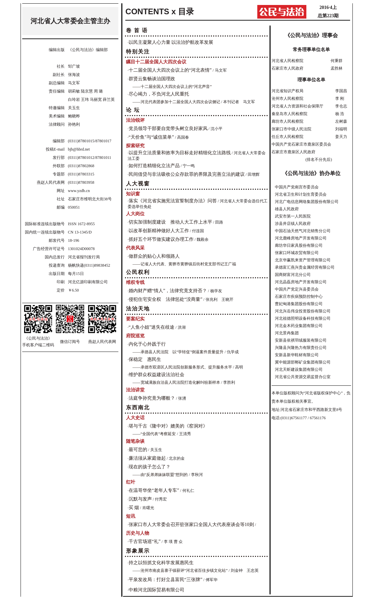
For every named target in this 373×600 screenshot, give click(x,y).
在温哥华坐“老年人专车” (154, 490)
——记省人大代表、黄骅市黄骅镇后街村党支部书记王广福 (184, 264)
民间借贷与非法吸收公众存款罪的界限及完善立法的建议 (187, 174)
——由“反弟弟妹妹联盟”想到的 (160, 474)
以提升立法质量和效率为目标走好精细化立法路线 (180, 152)
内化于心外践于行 (147, 344)
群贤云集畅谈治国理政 (152, 78)
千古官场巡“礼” (144, 541)
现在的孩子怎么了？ (149, 466)
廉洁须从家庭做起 (147, 458)
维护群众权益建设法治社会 (156, 374)
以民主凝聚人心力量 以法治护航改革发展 (171, 42)
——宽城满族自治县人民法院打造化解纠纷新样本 (176, 382)
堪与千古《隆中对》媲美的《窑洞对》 (168, 426)
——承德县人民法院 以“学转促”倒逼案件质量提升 (178, 352)
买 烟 (134, 507)
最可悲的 (138, 449)
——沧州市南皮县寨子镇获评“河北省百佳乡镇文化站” (180, 570)
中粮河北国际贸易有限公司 (156, 589)
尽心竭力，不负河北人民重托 (159, 94)
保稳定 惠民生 (145, 359)
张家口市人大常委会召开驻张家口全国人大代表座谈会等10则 (191, 524)
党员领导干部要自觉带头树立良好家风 (168, 128)
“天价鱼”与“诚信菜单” (151, 137)
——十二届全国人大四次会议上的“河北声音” (172, 86)
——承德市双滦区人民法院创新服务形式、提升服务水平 (182, 367)
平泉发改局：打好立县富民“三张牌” (165, 579)
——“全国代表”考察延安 (154, 434)
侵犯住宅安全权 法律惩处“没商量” (165, 299)
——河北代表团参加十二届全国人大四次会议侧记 (176, 102)
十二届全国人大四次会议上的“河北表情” (170, 70)
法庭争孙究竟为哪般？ (152, 398)
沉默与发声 (140, 499)
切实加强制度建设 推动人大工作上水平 (170, 222)
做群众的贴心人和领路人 (154, 256)
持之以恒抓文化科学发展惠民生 (161, 562)
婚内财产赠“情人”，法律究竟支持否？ (168, 290)
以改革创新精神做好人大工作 (159, 230)
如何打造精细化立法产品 (154, 165)
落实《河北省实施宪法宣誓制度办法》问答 (173, 200)
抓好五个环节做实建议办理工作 (161, 239)
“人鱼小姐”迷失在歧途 (151, 327)
